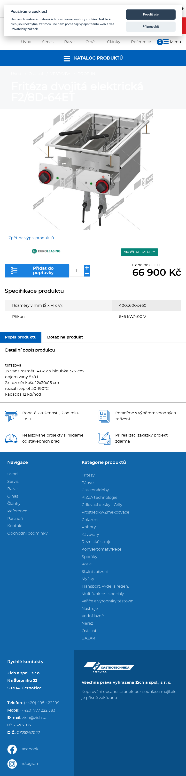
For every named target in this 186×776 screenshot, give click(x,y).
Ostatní (36, 74)
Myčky (88, 579)
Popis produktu (21, 337)
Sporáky (89, 557)
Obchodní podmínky (27, 533)
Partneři (15, 519)
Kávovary (90, 535)
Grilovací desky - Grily (102, 505)
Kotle (87, 564)
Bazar (12, 489)
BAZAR (88, 638)
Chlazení (90, 520)
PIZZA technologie (99, 497)
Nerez (87, 623)
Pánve (88, 483)
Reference (17, 511)
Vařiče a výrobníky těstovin (107, 601)
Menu (171, 42)
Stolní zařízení (95, 572)
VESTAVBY (60, 74)
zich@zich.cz (34, 718)
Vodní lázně (93, 616)
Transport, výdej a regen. (105, 586)
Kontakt (15, 526)
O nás (12, 496)
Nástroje (90, 609)
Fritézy (88, 475)
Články (14, 504)
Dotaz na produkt (65, 337)
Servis (13, 482)
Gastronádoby (95, 490)
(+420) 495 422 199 (42, 703)
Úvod (16, 74)
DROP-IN (86, 74)
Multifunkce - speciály (103, 594)
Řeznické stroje (96, 542)
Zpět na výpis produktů (31, 238)
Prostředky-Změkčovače (105, 512)
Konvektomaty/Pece (102, 549)
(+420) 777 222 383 (37, 710)
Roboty (89, 527)
